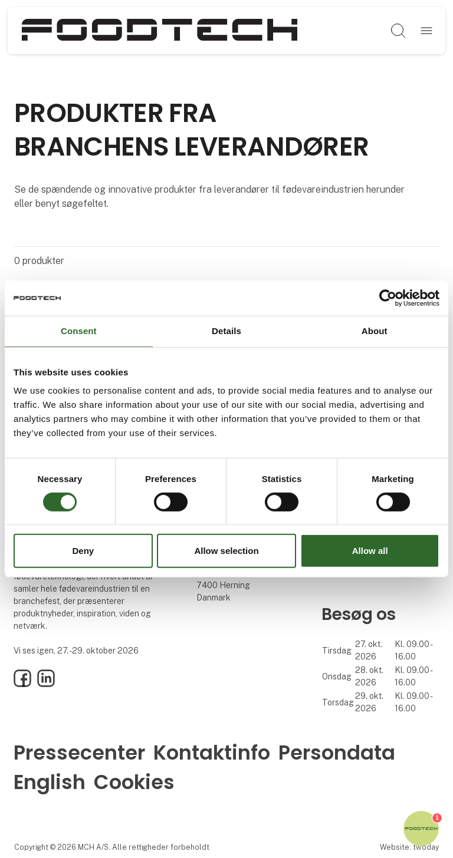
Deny (83, 551)
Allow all (370, 551)
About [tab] (375, 331)
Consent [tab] (79, 331)
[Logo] (160, 30)
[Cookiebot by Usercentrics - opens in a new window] (387, 298)
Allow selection (226, 551)
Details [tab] (226, 331)
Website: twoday (409, 847)
